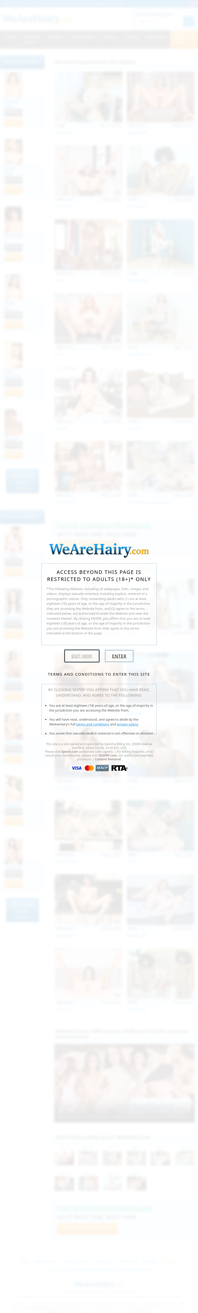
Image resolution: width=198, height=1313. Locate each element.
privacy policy (127, 724)
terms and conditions (92, 724)
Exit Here (82, 656)
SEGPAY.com (107, 755)
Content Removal (108, 759)
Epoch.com (69, 752)
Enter (119, 656)
